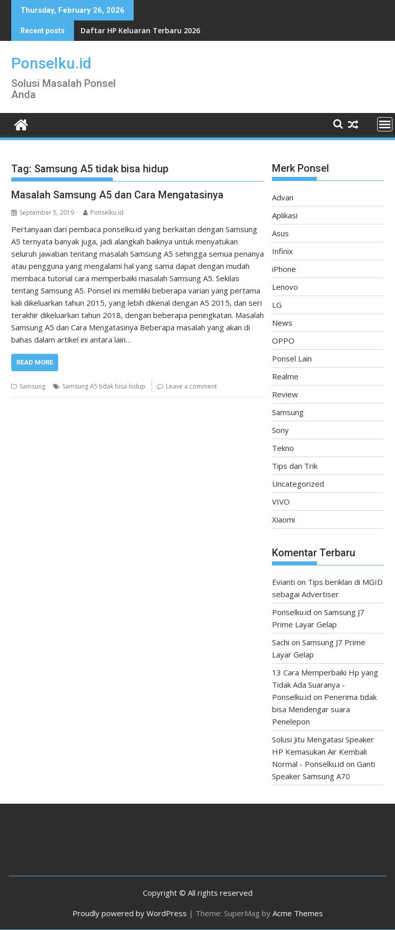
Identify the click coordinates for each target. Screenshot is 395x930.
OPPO (283, 340)
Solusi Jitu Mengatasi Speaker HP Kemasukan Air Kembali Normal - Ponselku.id (323, 751)
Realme (285, 376)
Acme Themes (298, 913)
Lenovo (285, 287)
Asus (280, 233)
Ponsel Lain (292, 358)
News (282, 322)
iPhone (284, 269)
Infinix (282, 251)
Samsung (32, 386)
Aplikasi (285, 215)
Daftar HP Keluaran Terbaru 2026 (140, 30)
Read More (34, 362)
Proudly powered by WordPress (129, 913)
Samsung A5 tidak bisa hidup (103, 386)
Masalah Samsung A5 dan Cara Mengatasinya (117, 195)
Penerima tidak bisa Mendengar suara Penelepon (324, 709)
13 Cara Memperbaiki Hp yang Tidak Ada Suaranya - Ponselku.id (325, 684)
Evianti (283, 582)
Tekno (283, 448)
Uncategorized (298, 484)
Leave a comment (191, 386)
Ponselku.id (51, 63)
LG (277, 305)
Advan (282, 197)
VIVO (281, 501)
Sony (280, 430)
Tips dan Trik (294, 466)
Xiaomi (283, 519)
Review (285, 394)
